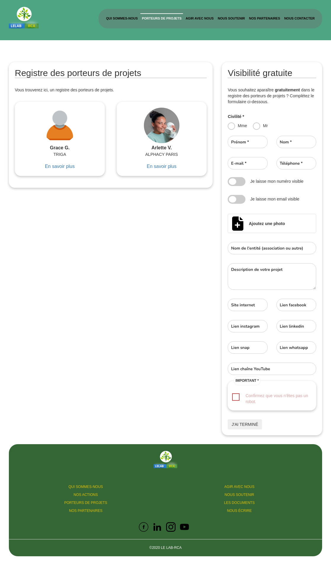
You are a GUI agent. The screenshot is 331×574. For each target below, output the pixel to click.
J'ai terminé (245, 424)
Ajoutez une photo (267, 223)
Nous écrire (239, 511)
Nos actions (85, 495)
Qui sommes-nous (122, 18)
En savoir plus (60, 166)
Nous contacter (299, 18)
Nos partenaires (264, 18)
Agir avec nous (200, 18)
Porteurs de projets (161, 18)
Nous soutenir (231, 18)
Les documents (239, 503)
